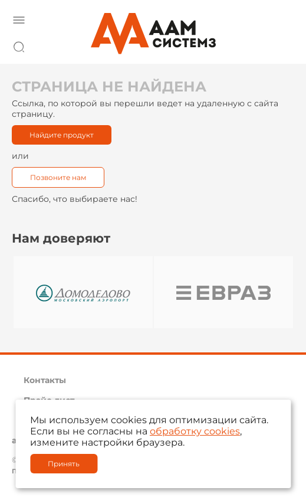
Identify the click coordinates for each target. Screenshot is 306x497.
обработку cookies (195, 431)
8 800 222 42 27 (281, 44)
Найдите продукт (61, 134)
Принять (64, 463)
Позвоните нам (58, 177)
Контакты (45, 380)
